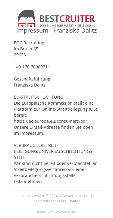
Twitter (74, 200)
